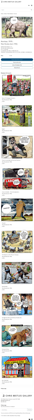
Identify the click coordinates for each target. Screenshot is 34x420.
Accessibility (12, 415)
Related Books (17, 67)
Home (2, 13)
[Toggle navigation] (31, 5)
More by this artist (17, 62)
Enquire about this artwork (17, 59)
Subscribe (29, 409)
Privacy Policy (20, 413)
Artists (5, 13)
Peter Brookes (10, 13)
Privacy (16, 415)
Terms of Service (25, 413)
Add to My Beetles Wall (17, 65)
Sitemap (18, 415)
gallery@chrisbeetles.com (5, 400)
